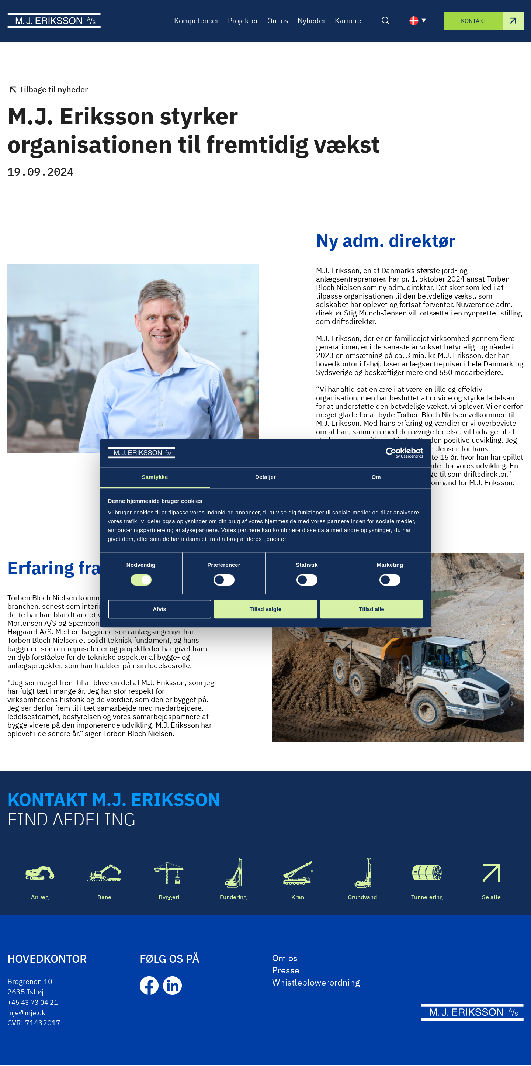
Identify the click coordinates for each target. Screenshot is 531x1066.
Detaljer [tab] (265, 477)
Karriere (348, 27)
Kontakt (473, 27)
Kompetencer (196, 27)
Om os (277, 27)
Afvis (159, 609)
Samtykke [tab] (155, 477)
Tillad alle (371, 609)
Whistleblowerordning (320, 986)
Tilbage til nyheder (56, 90)
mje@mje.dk (28, 1013)
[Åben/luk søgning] (385, 27)
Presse (287, 973)
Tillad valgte (265, 609)
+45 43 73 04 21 (35, 1003)
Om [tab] (376, 477)
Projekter (243, 27)
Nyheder (312, 27)
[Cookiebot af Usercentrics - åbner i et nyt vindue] (391, 452)
